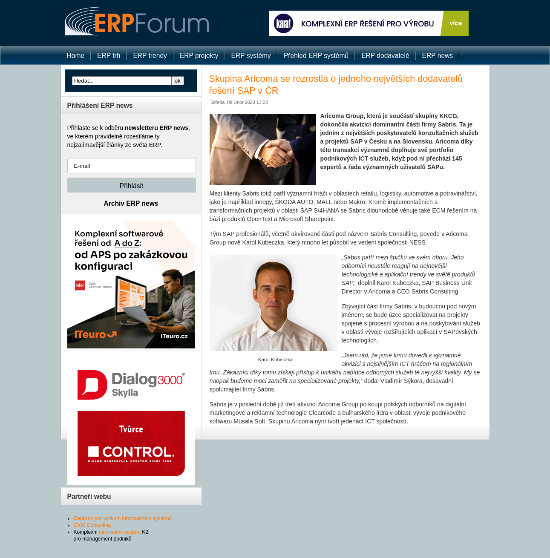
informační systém (120, 532)
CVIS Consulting (92, 525)
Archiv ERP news (131, 203)
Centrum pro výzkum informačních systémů (123, 518)
